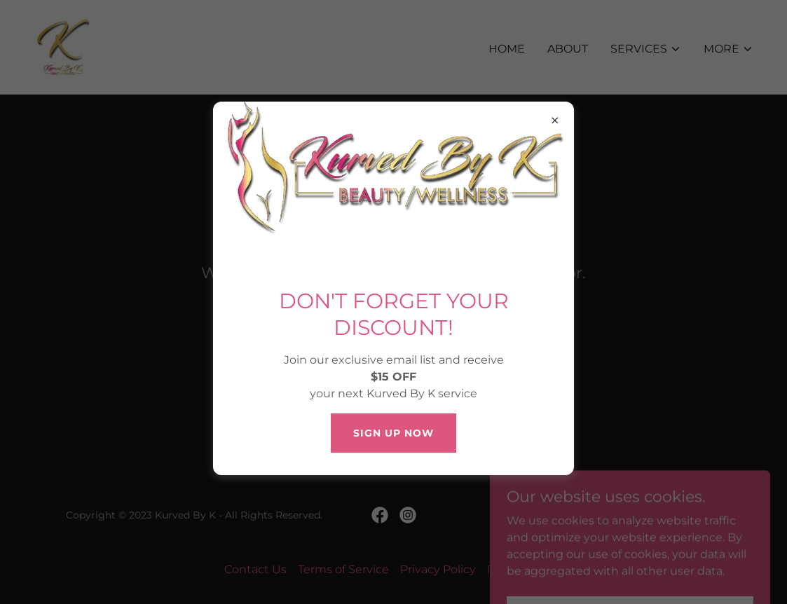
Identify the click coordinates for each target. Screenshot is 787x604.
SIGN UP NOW (393, 433)
